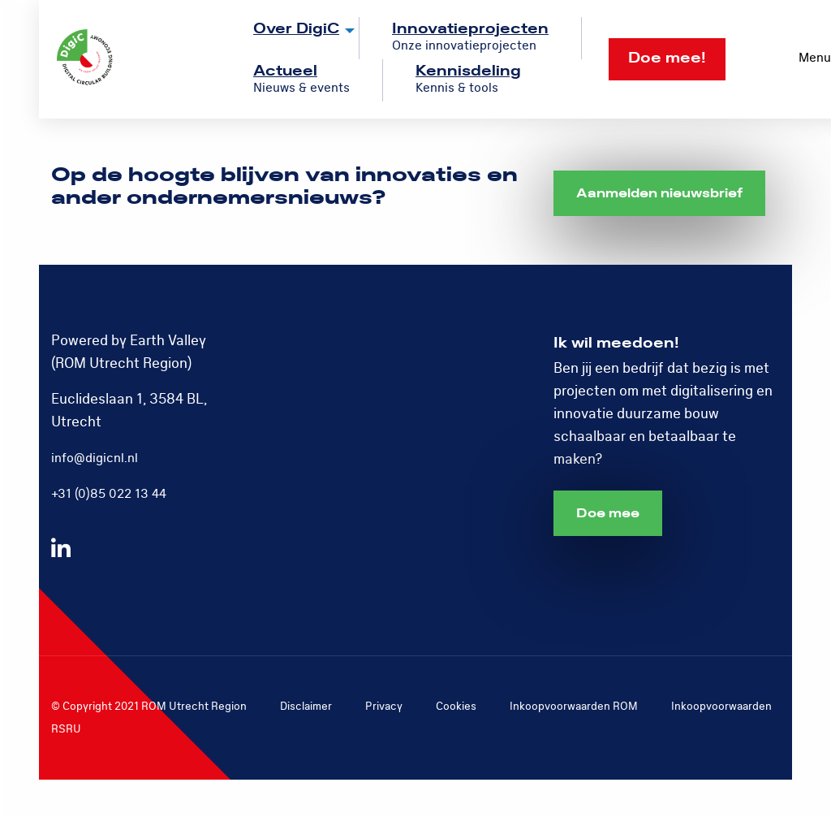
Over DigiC (296, 29)
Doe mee (607, 513)
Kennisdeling (468, 71)
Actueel (285, 71)
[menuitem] (290, 38)
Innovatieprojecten (470, 29)
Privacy (384, 706)
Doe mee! (667, 58)
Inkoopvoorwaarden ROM (574, 706)
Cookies (456, 706)
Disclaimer (306, 706)
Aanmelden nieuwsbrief (659, 193)
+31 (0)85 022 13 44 (108, 494)
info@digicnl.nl (94, 458)
